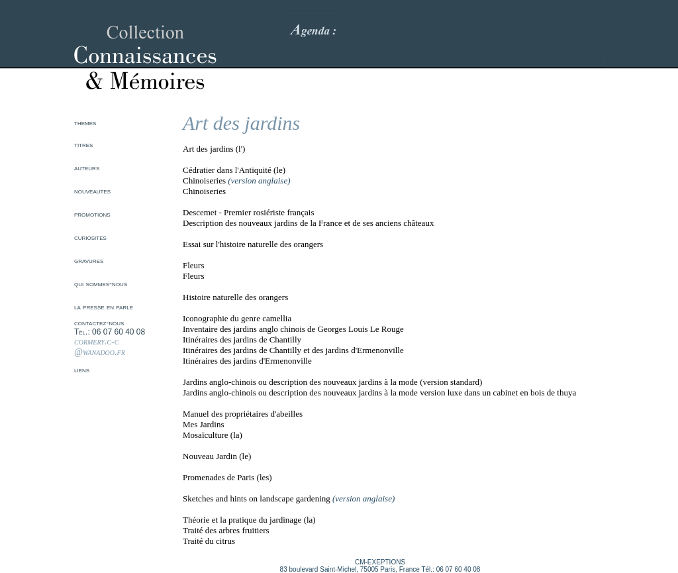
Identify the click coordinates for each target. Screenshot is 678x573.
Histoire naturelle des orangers (235, 297)
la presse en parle (103, 306)
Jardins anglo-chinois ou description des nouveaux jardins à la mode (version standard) (332, 382)
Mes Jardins (203, 424)
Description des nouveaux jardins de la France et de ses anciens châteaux (308, 223)
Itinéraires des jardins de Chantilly (242, 339)
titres (83, 144)
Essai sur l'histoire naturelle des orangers (253, 244)
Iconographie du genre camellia (237, 318)
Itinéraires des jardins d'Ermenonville (247, 361)
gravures (88, 260)
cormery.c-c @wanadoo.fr (99, 347)
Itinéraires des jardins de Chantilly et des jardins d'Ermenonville (293, 350)
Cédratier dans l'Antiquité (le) (234, 170)
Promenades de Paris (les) (227, 477)
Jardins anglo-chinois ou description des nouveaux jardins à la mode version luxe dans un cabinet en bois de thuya (379, 392)
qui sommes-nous (100, 283)
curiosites (90, 237)
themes (85, 122)
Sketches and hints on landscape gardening (256, 498)
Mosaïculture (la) (212, 435)
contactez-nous (99, 322)
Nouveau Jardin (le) (217, 456)
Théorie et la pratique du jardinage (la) (249, 520)
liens (81, 369)
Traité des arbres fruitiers (226, 530)
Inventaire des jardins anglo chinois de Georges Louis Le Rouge (293, 329)
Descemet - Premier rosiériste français (249, 212)
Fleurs (194, 265)
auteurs (86, 167)
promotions (92, 214)
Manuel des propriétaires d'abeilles (243, 414)
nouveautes (92, 190)
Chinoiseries (204, 180)
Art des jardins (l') (214, 149)
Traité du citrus (209, 541)
